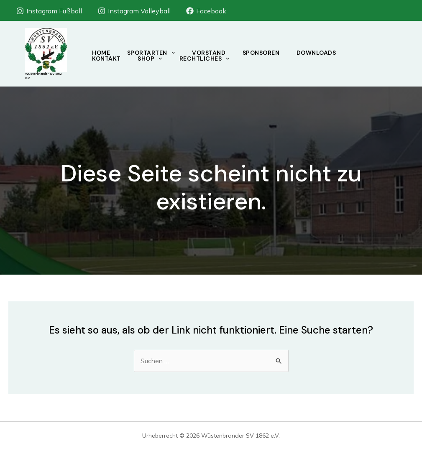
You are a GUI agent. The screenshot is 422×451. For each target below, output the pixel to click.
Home (102, 53)
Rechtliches (208, 58)
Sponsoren (265, 53)
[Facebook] (206, 11)
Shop (152, 58)
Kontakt (107, 58)
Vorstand (212, 53)
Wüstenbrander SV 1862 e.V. (43, 75)
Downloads (323, 53)
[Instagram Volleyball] (134, 11)
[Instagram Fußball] (49, 11)
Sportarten (153, 53)
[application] (173, 53)
